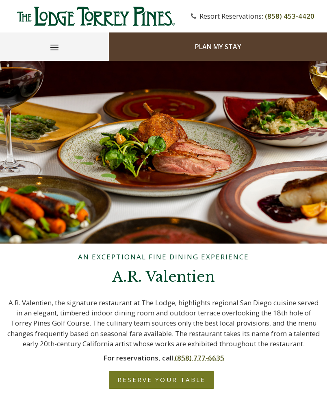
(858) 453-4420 (289, 16)
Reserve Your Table (161, 379)
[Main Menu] (54, 49)
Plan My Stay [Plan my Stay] (218, 46)
